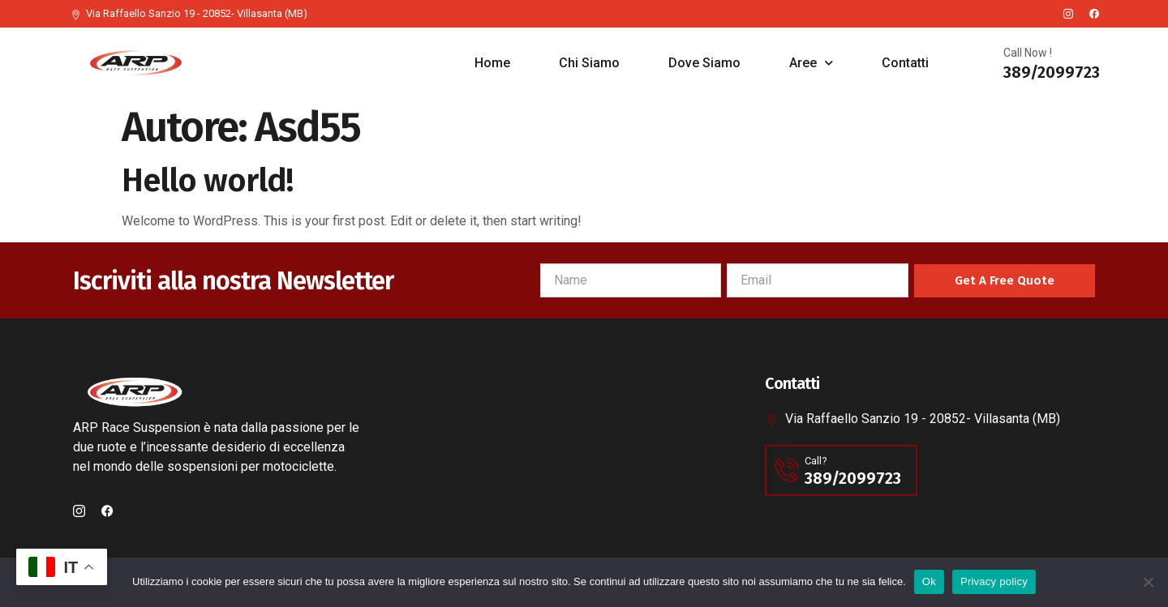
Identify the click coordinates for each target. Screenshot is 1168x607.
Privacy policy (994, 581)
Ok (929, 581)
